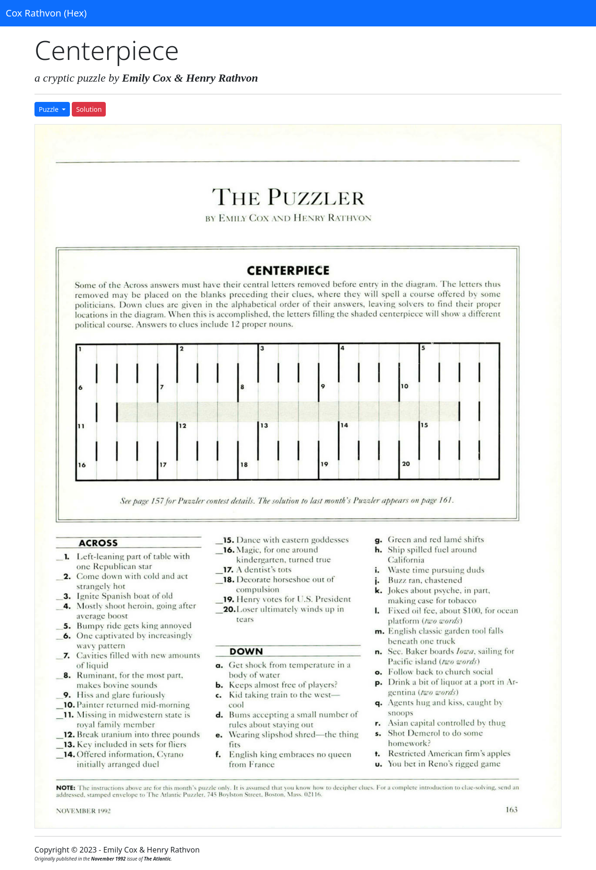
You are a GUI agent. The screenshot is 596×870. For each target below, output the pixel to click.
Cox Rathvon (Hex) (46, 13)
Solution (89, 109)
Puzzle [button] (49, 109)
